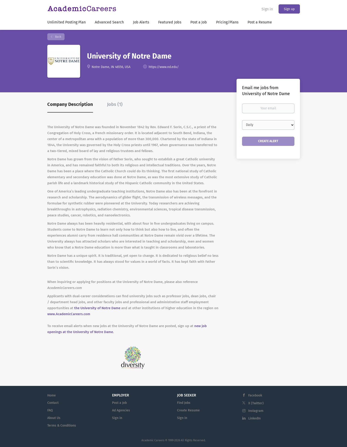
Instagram (255, 411)
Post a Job (119, 403)
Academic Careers (152, 440)
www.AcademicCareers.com (68, 314)
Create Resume (188, 410)
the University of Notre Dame (97, 308)
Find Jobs (183, 403)
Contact (53, 403)
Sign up (289, 9)
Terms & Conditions (61, 425)
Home (51, 395)
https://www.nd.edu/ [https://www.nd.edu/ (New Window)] (164, 67)
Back (57, 36)
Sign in (267, 9)
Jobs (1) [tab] (115, 104)
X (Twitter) (256, 403)
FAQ (50, 410)
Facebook (255, 395)
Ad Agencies (121, 410)
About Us (53, 418)
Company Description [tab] (70, 104)
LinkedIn (254, 418)
